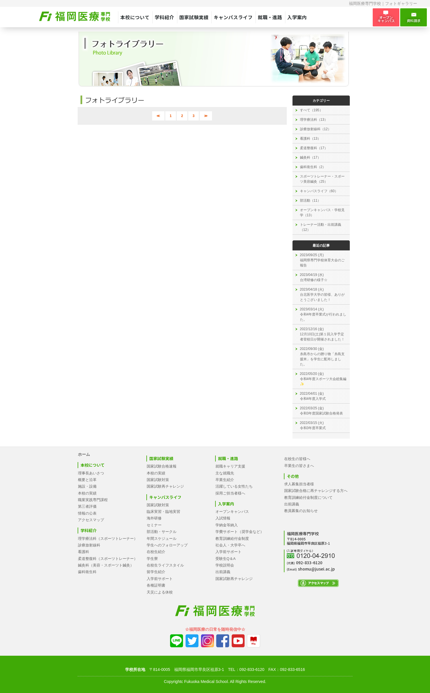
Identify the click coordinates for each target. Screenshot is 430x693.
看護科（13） (310, 139)
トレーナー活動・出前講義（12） (320, 227)
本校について (135, 17)
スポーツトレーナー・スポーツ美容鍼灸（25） (322, 179)
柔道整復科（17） (314, 148)
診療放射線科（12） (315, 129)
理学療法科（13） (314, 120)
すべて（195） (311, 110)
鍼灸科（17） (310, 157)
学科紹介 (164, 17)
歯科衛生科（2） (313, 167)
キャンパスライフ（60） (319, 191)
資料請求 (413, 17)
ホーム (84, 454)
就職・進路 (270, 17)
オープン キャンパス (386, 17)
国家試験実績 (194, 17)
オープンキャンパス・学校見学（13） (322, 212)
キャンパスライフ (233, 17)
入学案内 (297, 17)
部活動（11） (310, 200)
